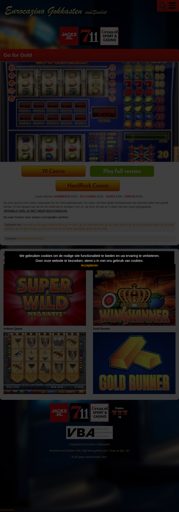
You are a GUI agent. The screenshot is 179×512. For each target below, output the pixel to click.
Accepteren (89, 265)
